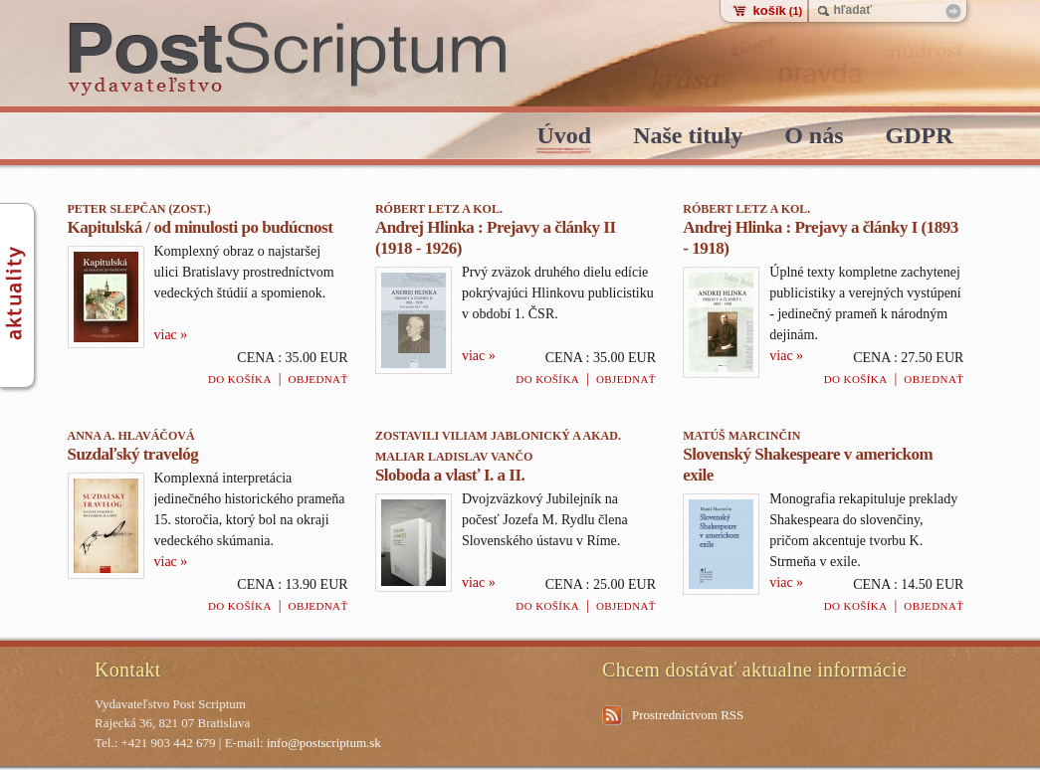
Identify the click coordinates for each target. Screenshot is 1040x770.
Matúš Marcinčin (741, 436)
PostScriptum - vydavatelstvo (288, 59)
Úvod (563, 136)
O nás (813, 136)
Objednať (318, 379)
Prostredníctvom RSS (687, 714)
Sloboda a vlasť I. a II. (449, 475)
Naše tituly (687, 136)
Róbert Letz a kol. (439, 209)
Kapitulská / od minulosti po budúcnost (200, 227)
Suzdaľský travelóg (133, 454)
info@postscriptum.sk (324, 742)
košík (778, 10)
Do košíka (240, 379)
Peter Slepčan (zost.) (139, 209)
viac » (171, 334)
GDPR (919, 136)
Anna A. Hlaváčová (131, 436)
